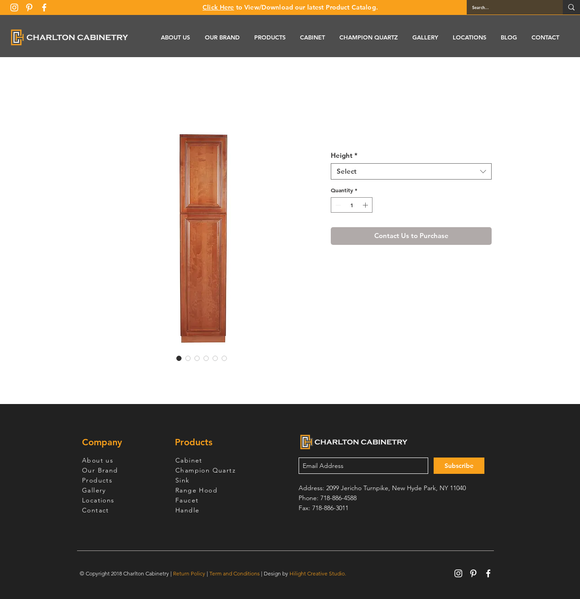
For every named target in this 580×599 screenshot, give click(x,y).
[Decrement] (337, 205)
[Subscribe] (459, 466)
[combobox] (411, 171)
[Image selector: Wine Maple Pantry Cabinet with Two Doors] (179, 358)
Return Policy (189, 573)
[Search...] (508, 7)
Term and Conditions (234, 573)
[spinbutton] (351, 205)
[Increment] (366, 205)
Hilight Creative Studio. (318, 573)
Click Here (218, 7)
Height (344, 155)
